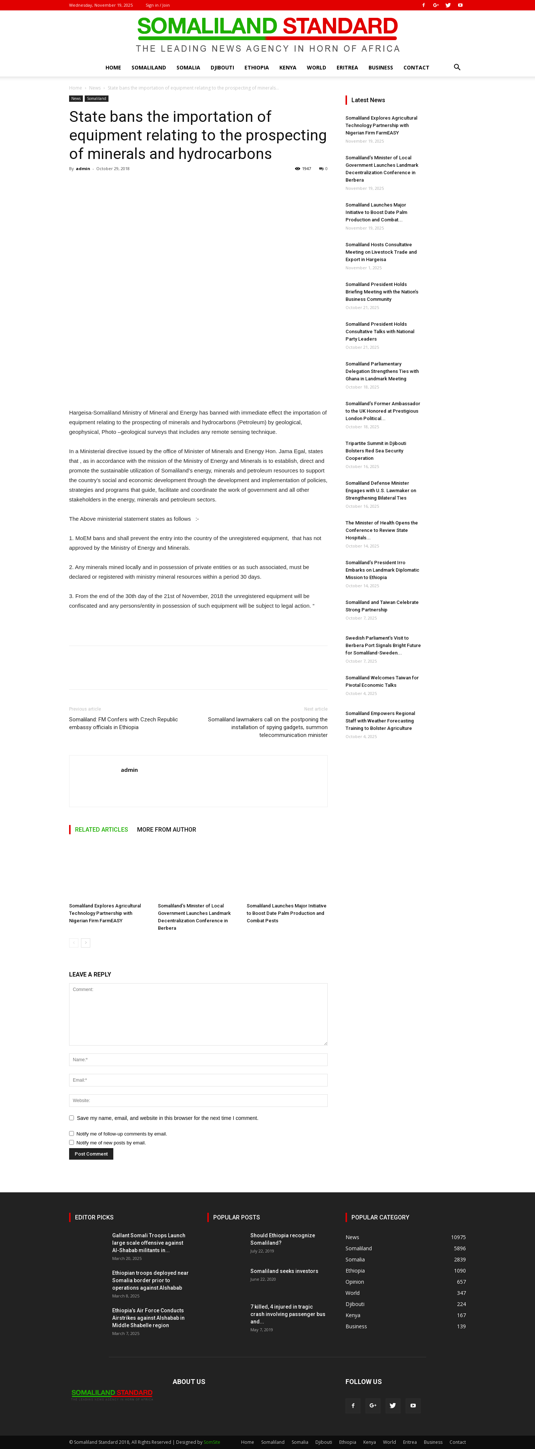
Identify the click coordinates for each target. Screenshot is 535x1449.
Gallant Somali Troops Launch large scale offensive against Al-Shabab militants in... (148, 1242)
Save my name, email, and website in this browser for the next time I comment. (168, 1118)
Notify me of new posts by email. (111, 1143)
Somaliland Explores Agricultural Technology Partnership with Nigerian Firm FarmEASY (105, 913)
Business (381, 67)
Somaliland (149, 67)
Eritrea (347, 67)
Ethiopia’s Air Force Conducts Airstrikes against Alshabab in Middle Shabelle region (148, 1317)
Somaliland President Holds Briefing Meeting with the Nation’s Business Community (382, 292)
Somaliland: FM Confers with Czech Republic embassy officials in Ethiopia (123, 723)
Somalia (188, 67)
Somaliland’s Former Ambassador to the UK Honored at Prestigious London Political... (383, 411)
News (95, 88)
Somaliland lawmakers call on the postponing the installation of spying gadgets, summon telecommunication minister (268, 727)
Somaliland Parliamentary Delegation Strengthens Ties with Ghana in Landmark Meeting (382, 371)
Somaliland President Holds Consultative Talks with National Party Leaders (380, 331)
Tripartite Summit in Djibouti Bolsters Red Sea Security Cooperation (376, 451)
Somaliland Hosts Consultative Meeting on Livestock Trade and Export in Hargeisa (381, 252)
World (316, 67)
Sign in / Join (158, 5)
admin (83, 168)
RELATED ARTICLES (101, 829)
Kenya (287, 67)
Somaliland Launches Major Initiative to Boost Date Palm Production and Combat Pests (287, 913)
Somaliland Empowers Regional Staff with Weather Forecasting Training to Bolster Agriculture (380, 721)
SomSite (212, 1442)
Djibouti (222, 67)
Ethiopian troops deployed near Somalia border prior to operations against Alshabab (150, 1280)
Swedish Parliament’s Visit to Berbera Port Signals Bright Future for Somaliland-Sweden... (383, 645)
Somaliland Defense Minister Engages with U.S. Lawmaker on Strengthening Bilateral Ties (381, 490)
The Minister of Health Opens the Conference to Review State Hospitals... (382, 530)
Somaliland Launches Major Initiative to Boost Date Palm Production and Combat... (376, 212)
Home (113, 67)
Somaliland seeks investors (284, 1271)
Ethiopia (256, 67)
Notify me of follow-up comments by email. (122, 1134)
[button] (457, 68)
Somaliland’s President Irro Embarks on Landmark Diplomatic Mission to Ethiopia (382, 570)
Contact (416, 67)
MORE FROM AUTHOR (166, 829)
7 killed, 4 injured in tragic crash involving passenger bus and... (287, 1314)
